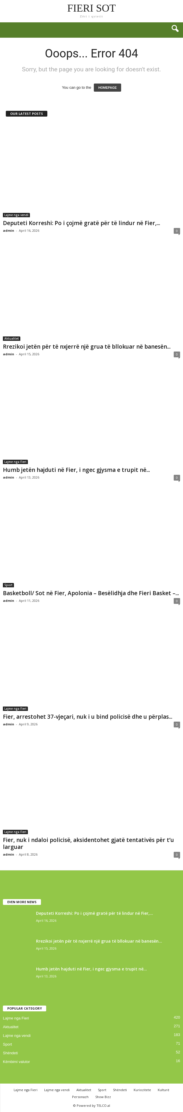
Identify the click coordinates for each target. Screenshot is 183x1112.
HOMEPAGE (107, 87)
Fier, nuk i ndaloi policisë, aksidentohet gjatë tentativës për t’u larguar (88, 843)
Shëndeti (10, 1053)
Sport (8, 585)
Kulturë (163, 1090)
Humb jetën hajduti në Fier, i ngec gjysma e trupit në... (76, 470)
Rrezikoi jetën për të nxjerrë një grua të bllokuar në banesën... (87, 346)
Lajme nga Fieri (15, 462)
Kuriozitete (142, 1090)
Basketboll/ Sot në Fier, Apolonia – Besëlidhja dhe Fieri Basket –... (91, 593)
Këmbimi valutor (16, 1062)
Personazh (80, 1097)
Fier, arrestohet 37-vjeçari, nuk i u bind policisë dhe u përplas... (87, 716)
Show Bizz (103, 1097)
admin (8, 230)
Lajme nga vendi (16, 215)
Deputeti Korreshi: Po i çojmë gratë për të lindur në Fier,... (81, 223)
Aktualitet (11, 338)
